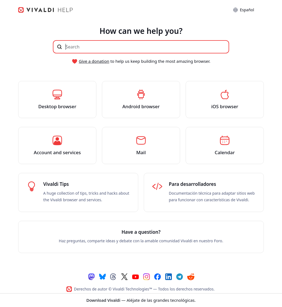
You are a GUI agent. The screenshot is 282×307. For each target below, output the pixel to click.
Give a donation (94, 61)
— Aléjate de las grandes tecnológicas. (141, 300)
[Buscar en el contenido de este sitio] (141, 46)
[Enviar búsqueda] (59, 46)
